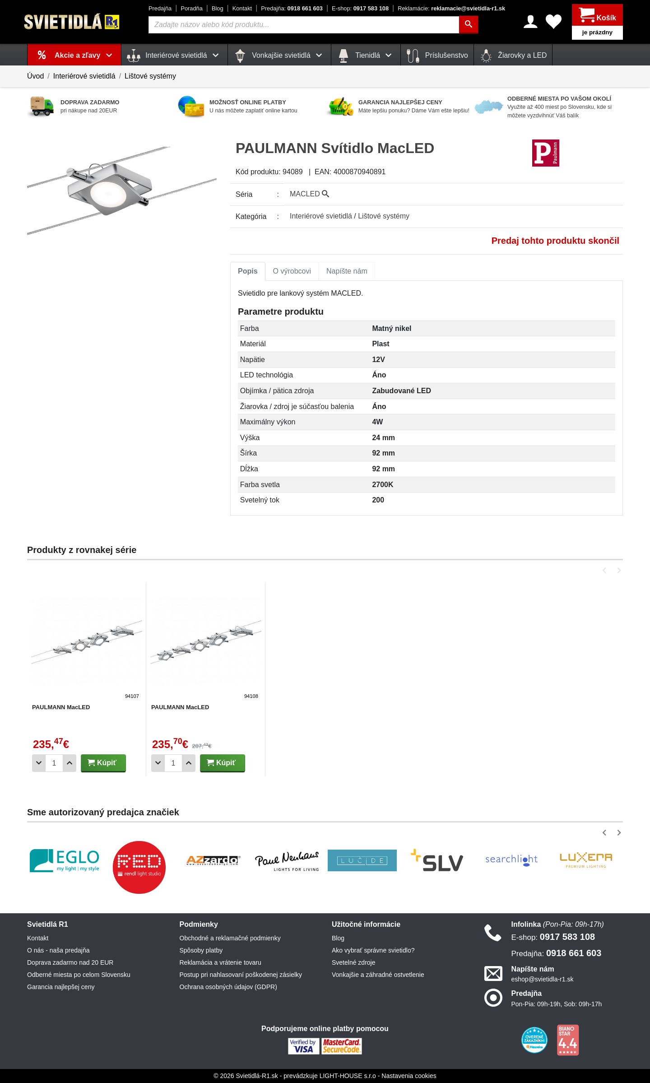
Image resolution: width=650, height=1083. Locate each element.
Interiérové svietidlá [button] (174, 56)
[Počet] (54, 763)
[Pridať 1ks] (69, 763)
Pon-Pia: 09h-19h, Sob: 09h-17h (556, 1004)
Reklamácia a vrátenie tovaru (220, 962)
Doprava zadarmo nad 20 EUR (70, 962)
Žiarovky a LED (513, 56)
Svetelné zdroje (354, 962)
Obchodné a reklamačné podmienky (230, 938)
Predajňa (160, 8)
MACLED (309, 194)
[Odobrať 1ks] (39, 763)
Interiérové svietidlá (84, 76)
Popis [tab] (248, 271)
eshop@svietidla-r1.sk (542, 979)
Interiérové (321, 216)
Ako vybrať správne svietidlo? (373, 950)
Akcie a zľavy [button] (85, 55)
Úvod (35, 76)
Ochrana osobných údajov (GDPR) (228, 986)
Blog (217, 8)
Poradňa (191, 8)
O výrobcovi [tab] (292, 271)
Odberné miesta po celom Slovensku (78, 974)
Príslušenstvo (437, 56)
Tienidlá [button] (366, 56)
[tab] (247, 271)
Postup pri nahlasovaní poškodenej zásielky (241, 974)
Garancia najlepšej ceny (60, 986)
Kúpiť (102, 763)
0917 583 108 (360, 8)
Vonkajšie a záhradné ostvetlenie (378, 974)
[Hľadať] (468, 25)
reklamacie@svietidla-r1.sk (451, 8)
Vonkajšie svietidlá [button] (279, 56)
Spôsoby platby (201, 950)
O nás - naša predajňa (58, 950)
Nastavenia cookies (408, 1075)
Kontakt (242, 8)
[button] (606, 570)
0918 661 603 (292, 8)
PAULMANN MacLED (61, 707)
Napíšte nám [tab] (346, 271)
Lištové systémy (150, 76)
